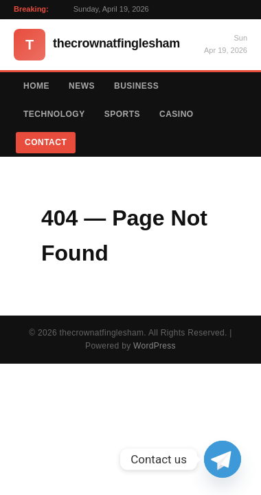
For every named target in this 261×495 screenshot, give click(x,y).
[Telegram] (222, 459)
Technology (54, 114)
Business (136, 86)
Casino (176, 114)
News (82, 86)
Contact (46, 142)
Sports (122, 114)
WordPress (154, 346)
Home (36, 86)
